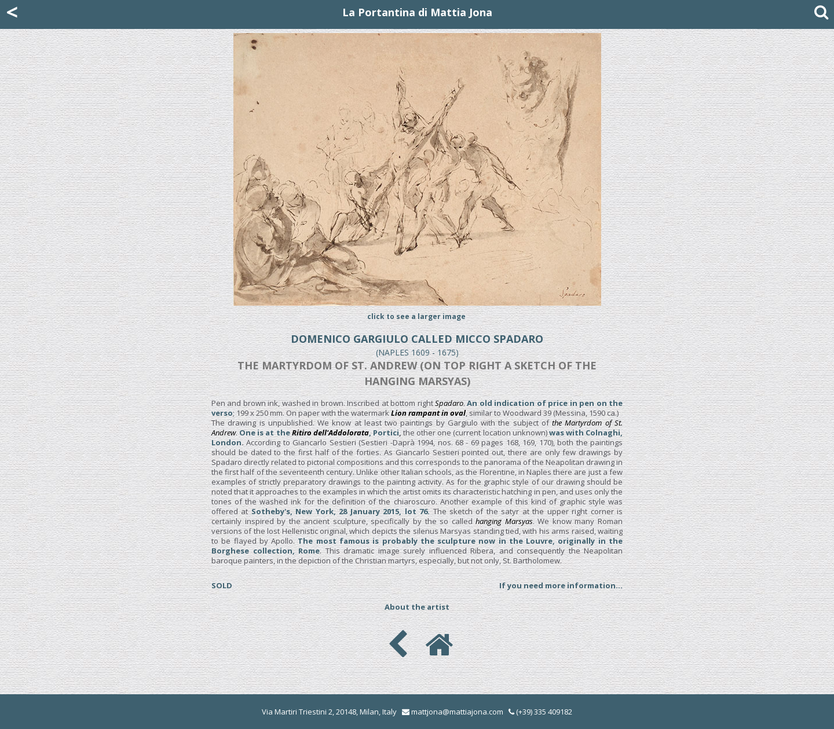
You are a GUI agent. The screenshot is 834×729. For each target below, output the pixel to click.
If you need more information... (561, 585)
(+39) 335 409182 (540, 711)
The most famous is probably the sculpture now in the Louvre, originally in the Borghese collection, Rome (417, 546)
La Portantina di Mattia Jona (417, 12)
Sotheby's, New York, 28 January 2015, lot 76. (340, 511)
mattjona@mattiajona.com (457, 711)
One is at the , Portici (319, 432)
